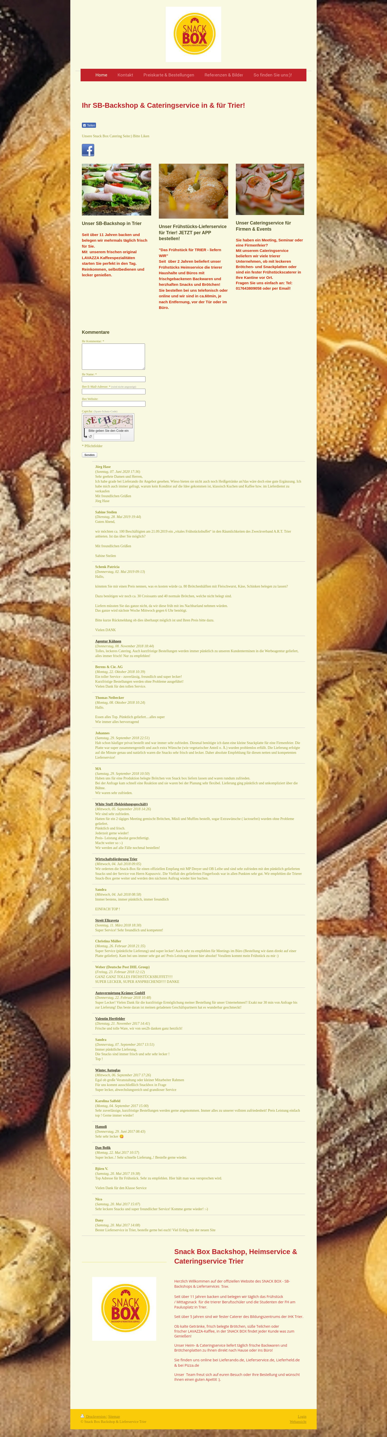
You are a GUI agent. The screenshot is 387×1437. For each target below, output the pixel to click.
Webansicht (298, 1422)
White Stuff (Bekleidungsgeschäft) (121, 804)
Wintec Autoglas (107, 1070)
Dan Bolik (103, 1148)
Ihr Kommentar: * (93, 341)
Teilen (89, 125)
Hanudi (101, 1127)
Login (302, 1417)
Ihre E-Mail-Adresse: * (109, 386)
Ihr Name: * (89, 374)
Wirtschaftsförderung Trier (116, 859)
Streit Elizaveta (107, 920)
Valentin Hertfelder (110, 1019)
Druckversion (94, 1417)
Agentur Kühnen (108, 641)
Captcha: (100, 411)
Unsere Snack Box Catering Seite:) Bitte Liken (115, 136)
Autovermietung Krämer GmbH (120, 993)
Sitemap (114, 1417)
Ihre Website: (90, 399)
